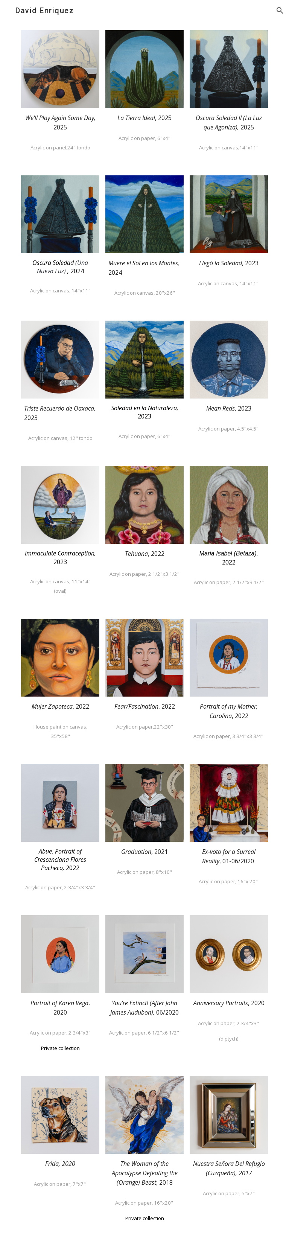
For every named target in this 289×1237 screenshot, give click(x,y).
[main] (60, 122)
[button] (280, 11)
